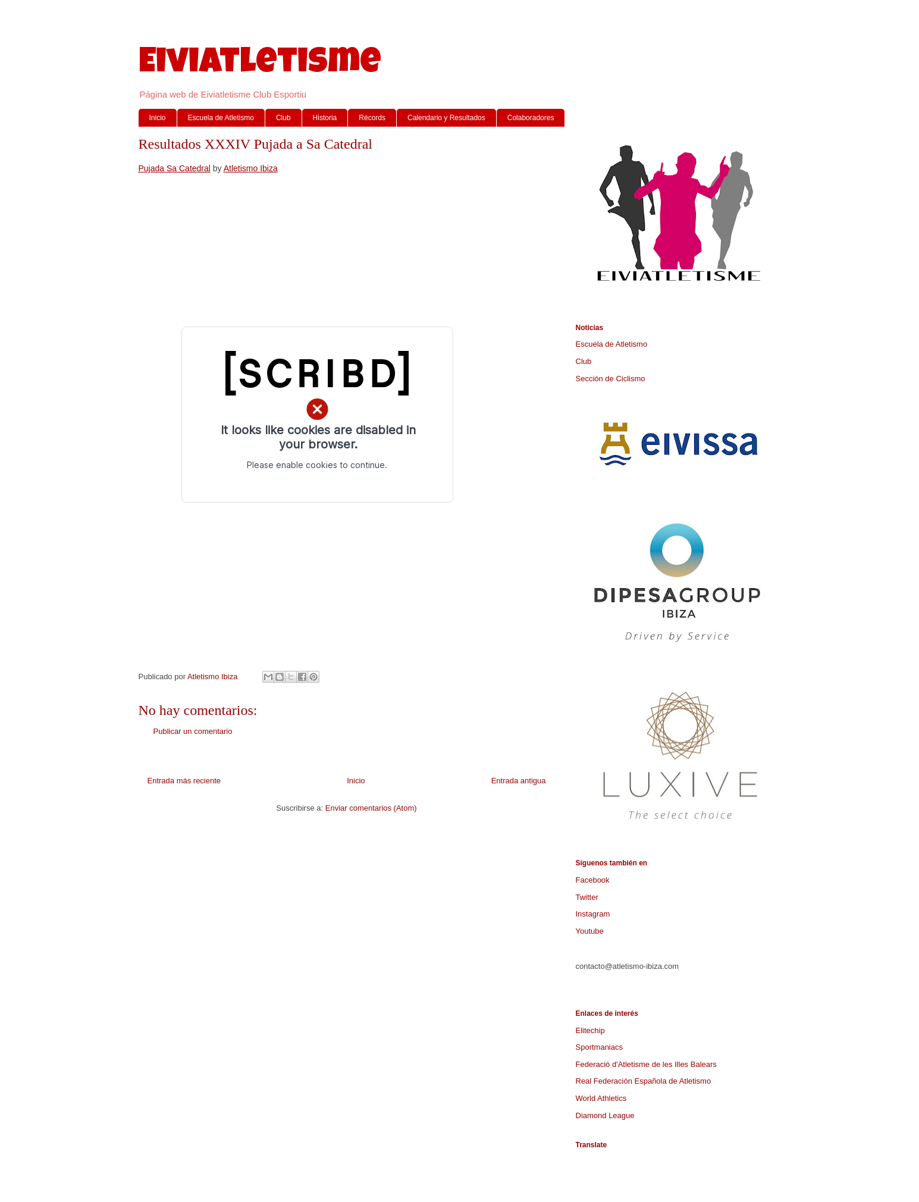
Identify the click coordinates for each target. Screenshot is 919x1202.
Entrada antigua (518, 780)
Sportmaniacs (599, 1047)
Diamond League (605, 1115)
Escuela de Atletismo (221, 118)
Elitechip (590, 1030)
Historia (325, 118)
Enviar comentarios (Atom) (371, 808)
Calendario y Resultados (446, 118)
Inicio (157, 118)
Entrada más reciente (184, 780)
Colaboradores (530, 118)
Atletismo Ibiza (251, 168)
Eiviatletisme (260, 65)
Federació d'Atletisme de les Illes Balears (646, 1064)
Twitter (587, 897)
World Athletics (601, 1098)
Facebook (593, 879)
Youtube (590, 931)
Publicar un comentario (193, 731)
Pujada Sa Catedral (175, 168)
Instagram (593, 913)
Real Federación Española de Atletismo (643, 1081)
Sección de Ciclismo (610, 378)
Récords (372, 118)
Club (283, 118)
